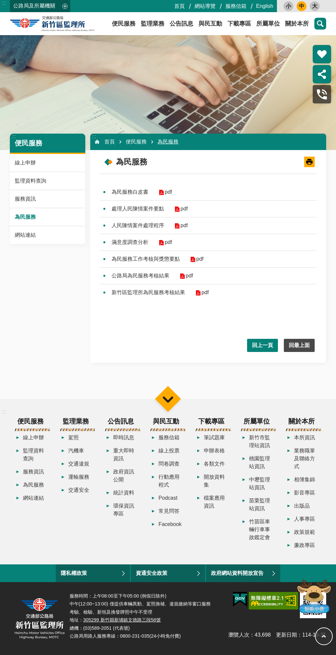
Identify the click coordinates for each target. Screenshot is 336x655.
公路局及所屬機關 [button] (34, 6)
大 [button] (314, 6)
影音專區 (304, 492)
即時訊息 (123, 437)
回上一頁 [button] (262, 345)
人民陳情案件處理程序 (138, 225)
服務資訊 (25, 199)
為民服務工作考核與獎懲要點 (146, 259)
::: (4, 3)
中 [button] (301, 6)
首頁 (179, 6)
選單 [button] (168, 399)
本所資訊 (304, 437)
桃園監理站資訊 (259, 462)
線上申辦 (25, 162)
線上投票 (168, 450)
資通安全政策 (151, 573)
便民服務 (28, 143)
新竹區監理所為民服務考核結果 (148, 292)
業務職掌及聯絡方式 (304, 458)
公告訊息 (181, 23)
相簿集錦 (304, 479)
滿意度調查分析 (130, 242)
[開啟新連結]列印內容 (309, 162)
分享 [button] (322, 74)
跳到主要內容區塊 (3, 3)
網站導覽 (205, 6)
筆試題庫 (214, 437)
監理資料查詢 (30, 181)
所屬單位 (268, 23)
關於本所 (297, 23)
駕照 (73, 437)
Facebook (169, 524)
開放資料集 (214, 481)
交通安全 (78, 490)
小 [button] (288, 6)
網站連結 (25, 235)
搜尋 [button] (320, 24)
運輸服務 (78, 477)
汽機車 (76, 450)
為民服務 (25, 217)
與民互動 (210, 23)
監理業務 (152, 23)
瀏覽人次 (238, 635)
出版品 (302, 506)
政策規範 (304, 532)
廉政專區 (304, 545)
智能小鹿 (313, 596)
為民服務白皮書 (130, 192)
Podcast (168, 498)
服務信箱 (235, 6)
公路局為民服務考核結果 (140, 275)
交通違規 (78, 464)
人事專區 (304, 519)
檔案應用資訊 (214, 502)
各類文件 (214, 464)
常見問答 (168, 511)
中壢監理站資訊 (259, 483)
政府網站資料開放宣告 (237, 573)
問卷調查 (168, 464)
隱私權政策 (74, 573)
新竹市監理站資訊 (259, 441)
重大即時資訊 (123, 454)
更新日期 (286, 635)
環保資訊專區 (123, 509)
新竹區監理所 (69, 23)
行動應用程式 (168, 481)
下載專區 (239, 23)
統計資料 (123, 492)
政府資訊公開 (123, 475)
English (264, 6)
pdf (167, 192)
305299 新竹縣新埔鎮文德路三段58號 (122, 619)
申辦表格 (214, 450)
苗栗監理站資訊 (259, 504)
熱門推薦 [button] (322, 54)
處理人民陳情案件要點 (138, 208)
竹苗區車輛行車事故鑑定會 (259, 529)
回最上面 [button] (299, 345)
